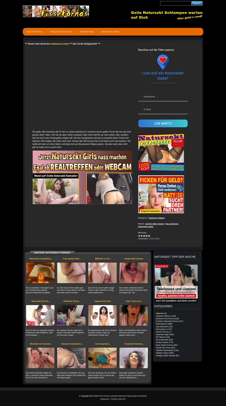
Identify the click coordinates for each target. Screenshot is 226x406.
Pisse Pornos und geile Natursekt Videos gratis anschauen (123, 396)
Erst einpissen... (103, 344)
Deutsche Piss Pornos (165, 319)
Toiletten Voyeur (162, 353)
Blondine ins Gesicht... (41, 344)
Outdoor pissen (162, 342)
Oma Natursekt (162, 340)
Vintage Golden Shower (165, 356)
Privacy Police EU (118, 399)
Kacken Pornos (162, 332)
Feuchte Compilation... (72, 344)
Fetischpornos (161, 324)
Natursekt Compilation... (40, 258)
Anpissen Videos (156, 218)
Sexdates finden (87, 32)
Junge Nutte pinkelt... (134, 258)
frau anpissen (171, 224)
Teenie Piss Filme (163, 348)
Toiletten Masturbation (165, 350)
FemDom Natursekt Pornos (167, 321)
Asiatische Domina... (134, 344)
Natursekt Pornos (34, 32)
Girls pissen (161, 329)
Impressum (104, 399)
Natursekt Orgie (162, 334)
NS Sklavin (160, 337)
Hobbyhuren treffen (59, 44)
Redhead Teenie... (72, 301)
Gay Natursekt (162, 327)
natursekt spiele (145, 226)
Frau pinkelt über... (72, 258)
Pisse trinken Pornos (164, 345)
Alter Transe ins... (134, 301)
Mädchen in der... (103, 258)
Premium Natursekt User (61, 32)
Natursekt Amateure (110, 32)
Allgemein (160, 313)
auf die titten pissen (154, 224)
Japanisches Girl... (103, 301)
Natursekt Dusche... (40, 301)
